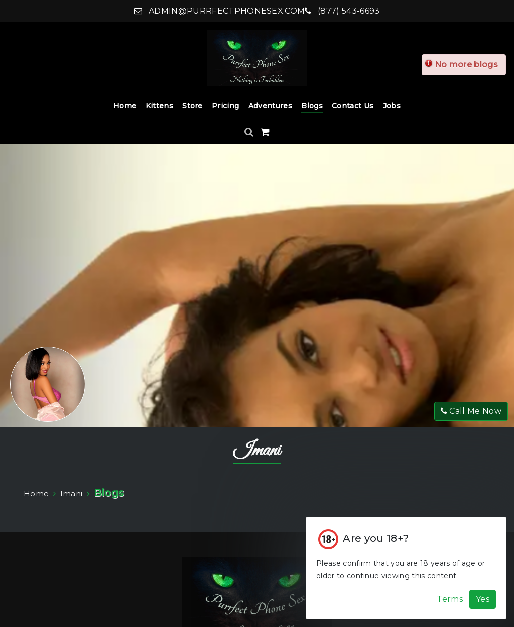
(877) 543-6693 (342, 11)
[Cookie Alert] (406, 568)
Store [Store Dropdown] (192, 105)
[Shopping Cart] (265, 132)
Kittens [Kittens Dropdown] (159, 105)
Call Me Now (471, 411)
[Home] (257, 58)
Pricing (225, 105)
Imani (257, 450)
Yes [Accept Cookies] (482, 599)
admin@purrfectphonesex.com (219, 11)
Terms (450, 599)
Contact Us (352, 105)
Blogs (312, 105)
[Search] (250, 132)
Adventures (270, 105)
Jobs (392, 105)
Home (124, 105)
